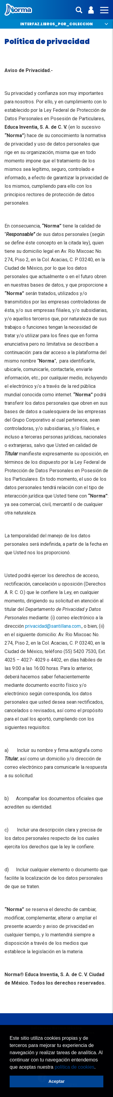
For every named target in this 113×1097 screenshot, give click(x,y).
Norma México (18, 10)
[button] (98, 1067)
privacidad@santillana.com (53, 626)
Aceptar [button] (57, 1081)
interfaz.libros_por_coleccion (56, 24)
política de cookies (74, 1067)
